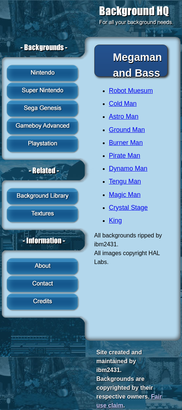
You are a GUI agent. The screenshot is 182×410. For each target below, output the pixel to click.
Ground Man (127, 129)
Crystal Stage (128, 207)
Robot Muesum (131, 90)
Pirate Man (124, 155)
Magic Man (125, 194)
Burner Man (126, 142)
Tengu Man (125, 181)
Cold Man (123, 103)
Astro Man (124, 116)
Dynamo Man (128, 168)
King (115, 220)
